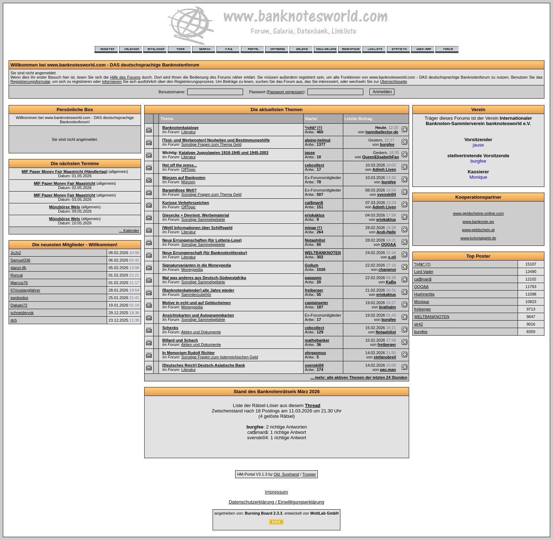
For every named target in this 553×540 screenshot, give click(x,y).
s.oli (392, 257)
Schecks (170, 328)
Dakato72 (18, 305)
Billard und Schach (180, 340)
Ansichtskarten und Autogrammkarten (198, 315)
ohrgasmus (315, 353)
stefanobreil (385, 357)
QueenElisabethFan (380, 157)
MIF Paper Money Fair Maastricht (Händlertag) (65, 171)
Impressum (276, 492)
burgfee (387, 144)
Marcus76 (19, 283)
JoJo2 (15, 253)
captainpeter (316, 303)
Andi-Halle (386, 232)
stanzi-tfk (18, 268)
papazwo (313, 278)
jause (310, 152)
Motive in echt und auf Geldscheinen (196, 303)
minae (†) (313, 228)
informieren (112, 81)
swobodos (19, 298)
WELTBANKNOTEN (323, 253)
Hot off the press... (179, 165)
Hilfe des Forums (125, 77)
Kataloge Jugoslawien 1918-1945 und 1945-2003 (223, 152)
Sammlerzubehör (196, 294)
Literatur (188, 132)
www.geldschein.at (478, 230)
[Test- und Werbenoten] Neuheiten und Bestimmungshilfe (216, 140)
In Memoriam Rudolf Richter (188, 353)
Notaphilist (315, 240)
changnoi (387, 269)
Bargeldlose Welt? (179, 190)
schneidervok (22, 313)
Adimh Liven (384, 169)
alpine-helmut (318, 140)
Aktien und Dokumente (201, 332)
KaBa (391, 282)
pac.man (388, 369)
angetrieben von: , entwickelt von (276, 513)
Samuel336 (20, 260)
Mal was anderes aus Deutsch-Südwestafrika (204, 278)
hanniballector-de (381, 132)
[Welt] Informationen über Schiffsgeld (197, 228)
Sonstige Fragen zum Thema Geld (211, 144)
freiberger (314, 290)
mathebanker (317, 340)
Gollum (312, 265)
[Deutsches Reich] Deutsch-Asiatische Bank (203, 365)
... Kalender (129, 230)
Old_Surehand (286, 474)
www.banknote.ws (478, 221)
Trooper (309, 474)
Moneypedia (192, 269)
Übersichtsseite (393, 81)
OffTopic (188, 169)
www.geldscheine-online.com (478, 213)
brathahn (387, 307)
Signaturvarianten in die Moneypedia (196, 265)
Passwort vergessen (285, 92)
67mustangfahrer (25, 290)
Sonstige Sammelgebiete (203, 219)
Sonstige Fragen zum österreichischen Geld (219, 357)
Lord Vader (423, 271)
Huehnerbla (424, 294)
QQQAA (388, 244)
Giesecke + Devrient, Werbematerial (195, 215)
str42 (418, 324)
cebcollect (314, 165)
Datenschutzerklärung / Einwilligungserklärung (276, 502)
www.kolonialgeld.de (478, 238)
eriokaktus (315, 215)
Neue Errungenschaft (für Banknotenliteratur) (204, 253)
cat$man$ (314, 202)
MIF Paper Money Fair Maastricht (64, 183)
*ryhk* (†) (313, 127)
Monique (421, 301)
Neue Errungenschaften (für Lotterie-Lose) (202, 240)
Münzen (188, 182)
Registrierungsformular (30, 81)
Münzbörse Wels (64, 207)
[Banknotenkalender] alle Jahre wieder (198, 290)
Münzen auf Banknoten (183, 177)
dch (13, 320)
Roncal (16, 275)
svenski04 (386, 194)
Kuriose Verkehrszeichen (185, 202)
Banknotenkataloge (180, 127)
